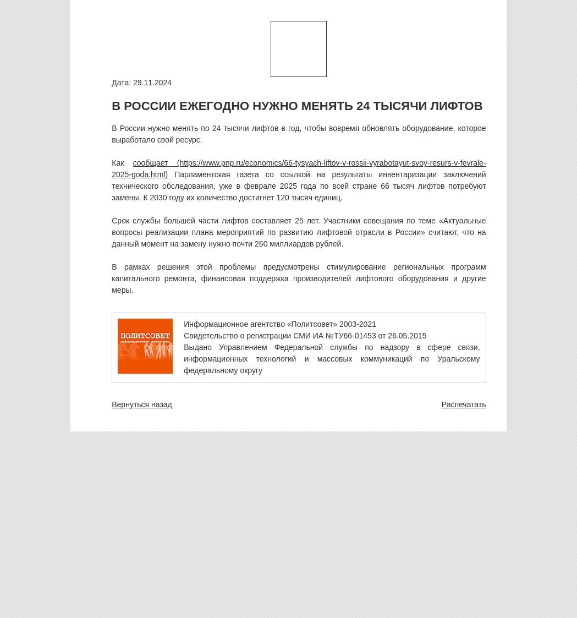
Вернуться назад (142, 404)
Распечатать (464, 404)
